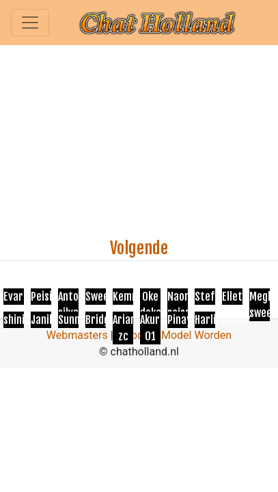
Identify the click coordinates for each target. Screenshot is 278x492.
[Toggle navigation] (30, 22)
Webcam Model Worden (174, 335)
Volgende (139, 248)
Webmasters (77, 335)
